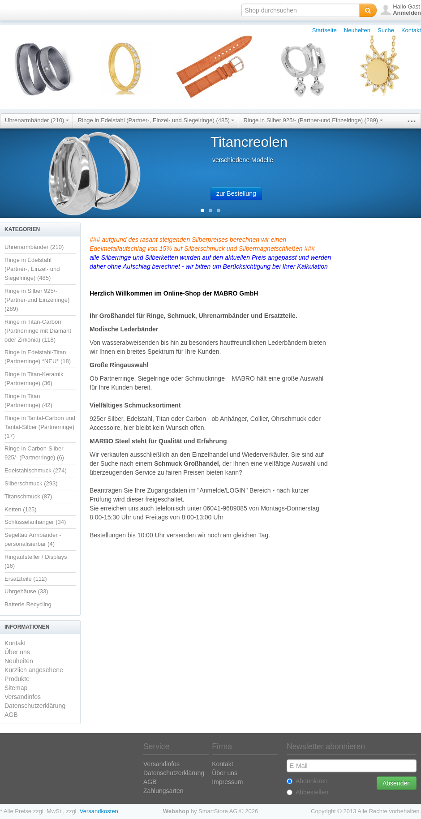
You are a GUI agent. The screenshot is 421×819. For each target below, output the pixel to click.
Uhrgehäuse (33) (26, 591)
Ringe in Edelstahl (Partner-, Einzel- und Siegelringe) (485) (156, 120)
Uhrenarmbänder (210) (37, 120)
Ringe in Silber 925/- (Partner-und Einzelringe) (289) (312, 120)
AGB (11, 714)
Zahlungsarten (163, 790)
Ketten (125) (20, 509)
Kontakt (411, 30)
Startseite (324, 30)
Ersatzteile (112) (25, 578)
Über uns (17, 652)
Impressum (227, 781)
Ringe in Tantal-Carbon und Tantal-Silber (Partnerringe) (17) (39, 427)
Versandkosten (99, 811)
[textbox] (300, 10)
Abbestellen (307, 792)
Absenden (396, 783)
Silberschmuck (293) (31, 483)
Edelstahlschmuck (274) (35, 470)
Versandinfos (22, 696)
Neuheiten (357, 30)
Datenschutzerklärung (34, 705)
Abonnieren (307, 781)
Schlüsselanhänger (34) (35, 522)
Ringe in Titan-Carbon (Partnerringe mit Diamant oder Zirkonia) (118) (37, 330)
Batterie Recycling (28, 604)
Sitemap (15, 687)
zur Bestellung (236, 193)
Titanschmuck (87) (28, 496)
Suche (386, 30)
